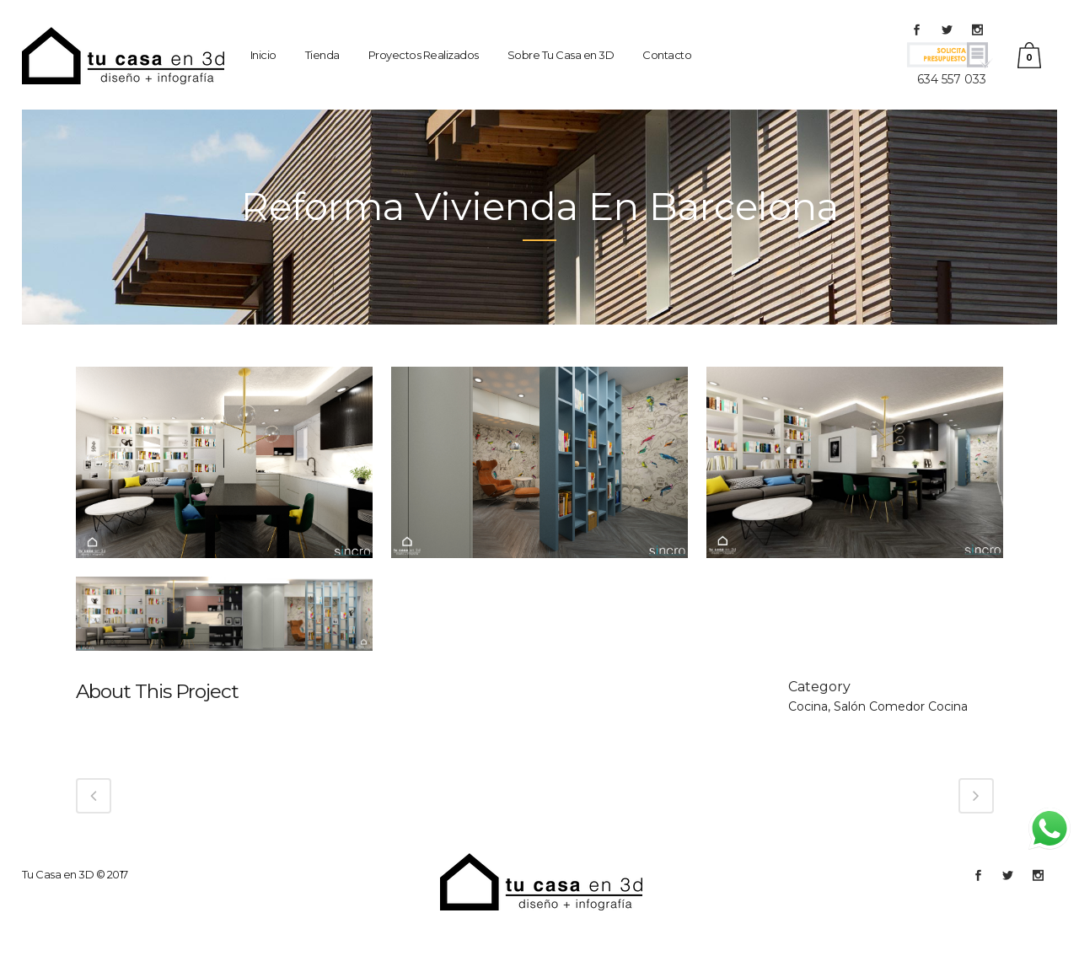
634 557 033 (951, 79)
